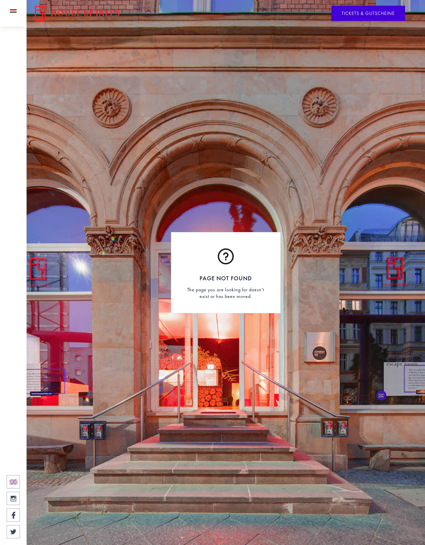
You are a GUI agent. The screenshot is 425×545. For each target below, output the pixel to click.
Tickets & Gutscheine (368, 13)
